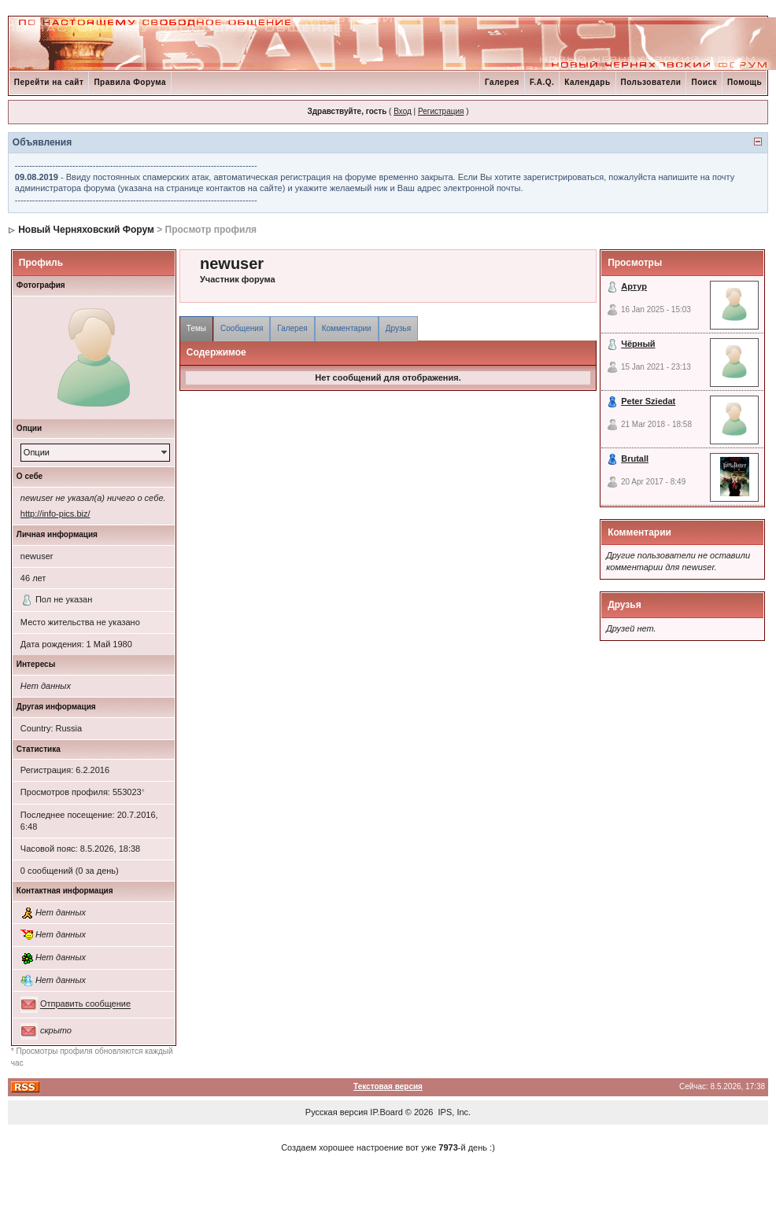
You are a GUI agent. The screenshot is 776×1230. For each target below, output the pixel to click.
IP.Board (386, 1112)
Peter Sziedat (648, 401)
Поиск (704, 82)
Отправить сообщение (85, 1004)
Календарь (587, 82)
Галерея (502, 82)
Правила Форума (130, 82)
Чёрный (638, 343)
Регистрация (441, 111)
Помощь (744, 82)
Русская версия (336, 1112)
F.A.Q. (542, 82)
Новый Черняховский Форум (86, 229)
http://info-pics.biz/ (55, 513)
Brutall (635, 458)
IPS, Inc (453, 1112)
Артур (634, 286)
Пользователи (651, 82)
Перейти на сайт (49, 82)
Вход (403, 111)
